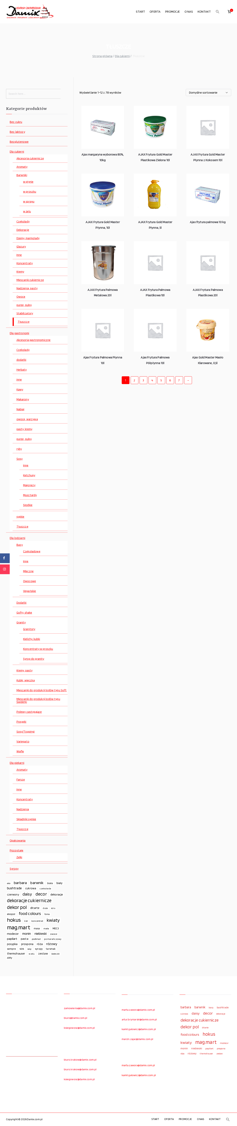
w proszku (29, 191)
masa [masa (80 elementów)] (37, 928)
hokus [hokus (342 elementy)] (14, 920)
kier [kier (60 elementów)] (26, 921)
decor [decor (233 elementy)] (41, 894)
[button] (218, 12)
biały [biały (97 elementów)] (59, 883)
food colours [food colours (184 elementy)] (30, 913)
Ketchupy (29, 475)
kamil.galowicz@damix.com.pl (139, 1029)
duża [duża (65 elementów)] (45, 908)
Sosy (19, 458)
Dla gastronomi (19, 333)
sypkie (20, 516)
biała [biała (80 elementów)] (50, 883)
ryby (19, 449)
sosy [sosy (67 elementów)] (29, 949)
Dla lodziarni (17, 538)
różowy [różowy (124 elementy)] (51, 944)
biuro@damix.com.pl (75, 1017)
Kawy (19, 389)
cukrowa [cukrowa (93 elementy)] (30, 888)
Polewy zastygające (29, 711)
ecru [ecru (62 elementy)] (53, 908)
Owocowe (29, 581)
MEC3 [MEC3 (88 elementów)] (56, 928)
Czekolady (23, 221)
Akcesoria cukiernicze (30, 158)
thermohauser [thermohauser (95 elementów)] (16, 953)
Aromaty (22, 166)
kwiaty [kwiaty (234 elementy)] (53, 920)
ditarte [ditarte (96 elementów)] (34, 908)
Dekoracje (22, 230)
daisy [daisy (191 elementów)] (27, 894)
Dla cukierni (122, 56)
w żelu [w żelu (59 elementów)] (32, 954)
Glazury (21, 246)
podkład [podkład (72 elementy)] (36, 938)
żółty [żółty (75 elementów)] (9, 957)
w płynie (28, 181)
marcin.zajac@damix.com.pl (137, 1039)
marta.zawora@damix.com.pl (138, 1009)
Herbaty (21, 369)
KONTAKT (204, 11)
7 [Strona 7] (179, 380)
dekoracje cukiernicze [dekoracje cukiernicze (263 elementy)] (29, 900)
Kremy (20, 271)
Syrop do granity (33, 658)
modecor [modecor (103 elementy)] (13, 934)
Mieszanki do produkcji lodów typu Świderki (38, 700)
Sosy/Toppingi (25, 731)
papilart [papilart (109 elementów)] (12, 939)
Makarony (22, 399)
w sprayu (28, 201)
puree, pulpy (24, 305)
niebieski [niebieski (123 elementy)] (41, 933)
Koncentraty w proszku (38, 649)
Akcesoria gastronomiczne (33, 340)
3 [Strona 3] (143, 380)
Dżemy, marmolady (28, 238)
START (140, 11)
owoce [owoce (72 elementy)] (53, 933)
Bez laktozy (17, 131)
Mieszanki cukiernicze (30, 280)
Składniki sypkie (26, 819)
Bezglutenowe (19, 141)
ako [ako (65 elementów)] (8, 883)
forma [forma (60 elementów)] (47, 914)
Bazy (19, 544)
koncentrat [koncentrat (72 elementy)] (37, 920)
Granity (21, 622)
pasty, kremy (24, 429)
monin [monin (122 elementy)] (26, 933)
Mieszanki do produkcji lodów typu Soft (41, 690)
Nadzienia (22, 809)
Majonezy (29, 485)
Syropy (14, 868)
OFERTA (155, 11)
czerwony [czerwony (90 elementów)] (13, 894)
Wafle (20, 751)
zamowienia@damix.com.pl (79, 1008)
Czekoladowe (31, 551)
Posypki (21, 721)
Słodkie (27, 505)
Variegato (22, 741)
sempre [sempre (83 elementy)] (11, 948)
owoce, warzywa (27, 419)
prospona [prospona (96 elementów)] (27, 944)
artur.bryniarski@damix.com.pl (139, 1019)
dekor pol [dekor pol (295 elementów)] (17, 907)
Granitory (29, 629)
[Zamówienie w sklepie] (208, 92)
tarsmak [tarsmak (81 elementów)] (51, 948)
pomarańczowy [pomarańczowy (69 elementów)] (52, 938)
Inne (19, 255)
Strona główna (102, 56)
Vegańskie (29, 591)
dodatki (21, 359)
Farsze (20, 779)
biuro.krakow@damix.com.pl (80, 1059)
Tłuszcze (24, 321)
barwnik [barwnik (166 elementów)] (36, 882)
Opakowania (18, 840)
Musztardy (30, 495)
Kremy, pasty (24, 670)
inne (19, 379)
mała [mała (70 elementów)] (46, 928)
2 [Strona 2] (134, 380)
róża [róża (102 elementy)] (40, 944)
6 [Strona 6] (170, 380)
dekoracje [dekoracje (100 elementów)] (56, 894)
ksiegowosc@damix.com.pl (79, 1027)
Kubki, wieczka (25, 680)
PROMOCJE (172, 11)
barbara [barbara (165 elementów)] (20, 882)
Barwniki (21, 175)
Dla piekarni (17, 763)
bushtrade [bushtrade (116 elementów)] (14, 888)
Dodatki (21, 602)
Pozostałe (16, 850)
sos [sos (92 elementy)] (22, 948)
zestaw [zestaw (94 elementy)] (43, 953)
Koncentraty (24, 263)
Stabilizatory (24, 313)
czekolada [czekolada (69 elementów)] (45, 888)
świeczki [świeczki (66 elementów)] (55, 953)
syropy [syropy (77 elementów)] (39, 948)
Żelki (19, 857)
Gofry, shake (24, 612)
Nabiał (20, 409)
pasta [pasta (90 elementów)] (24, 939)
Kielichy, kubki (31, 639)
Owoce (20, 296)
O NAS (189, 11)
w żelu (27, 211)
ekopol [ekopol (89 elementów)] (11, 914)
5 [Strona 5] (161, 380)
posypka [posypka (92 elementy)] (12, 944)
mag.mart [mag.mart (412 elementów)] (18, 927)
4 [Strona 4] (152, 380)
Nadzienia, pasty (27, 288)
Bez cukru (16, 122)
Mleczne (28, 571)
